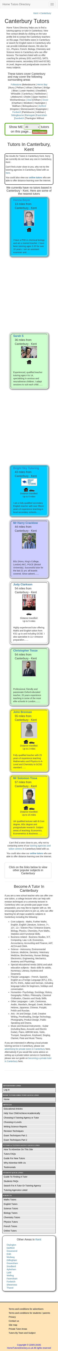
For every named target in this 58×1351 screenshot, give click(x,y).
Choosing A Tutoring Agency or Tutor (21, 1117)
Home (6, 1099)
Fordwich (16, 112)
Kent (35, 13)
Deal (29, 100)
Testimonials (10, 1167)
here (8, 173)
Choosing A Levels (12, 1122)
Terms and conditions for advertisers (26, 1309)
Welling (10, 1275)
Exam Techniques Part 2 (15, 1140)
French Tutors (10, 1226)
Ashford (42, 106)
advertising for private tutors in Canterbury (25, 1049)
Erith (9, 1254)
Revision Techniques (14, 1131)
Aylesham (11, 1269)
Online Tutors (10, 1231)
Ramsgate (30, 115)
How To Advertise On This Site (18, 1149)
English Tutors (10, 1204)
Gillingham (12, 1260)
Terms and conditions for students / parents (29, 1313)
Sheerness (12, 1285)
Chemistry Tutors (12, 1217)
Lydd (9, 1272)
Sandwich (19, 118)
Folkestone (16, 84)
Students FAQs (11, 1181)
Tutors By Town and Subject (22, 1333)
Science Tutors (11, 1208)
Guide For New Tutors (14, 1158)
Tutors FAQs (10, 1154)
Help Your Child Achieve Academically (22, 1113)
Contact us (14, 1321)
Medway (11, 1257)
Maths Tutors (10, 1199)
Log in (7, 1090)
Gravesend (12, 1251)
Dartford (11, 1248)
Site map (13, 1325)
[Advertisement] (29, 291)
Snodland (11, 1266)
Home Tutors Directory (16, 4)
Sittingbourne (17, 115)
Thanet (10, 1288)
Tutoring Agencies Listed (15, 1190)
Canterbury (45, 13)
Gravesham (12, 1263)
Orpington (11, 1245)
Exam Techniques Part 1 (15, 1135)
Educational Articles (13, 1109)
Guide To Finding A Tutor (15, 1177)
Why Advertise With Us (15, 1163)
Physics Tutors (11, 1222)
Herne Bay (42, 84)
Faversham (41, 115)
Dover (45, 100)
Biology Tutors (10, 1213)
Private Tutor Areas (18, 1329)
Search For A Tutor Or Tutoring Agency (22, 1185)
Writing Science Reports (15, 1126)
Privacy (12, 1317)
